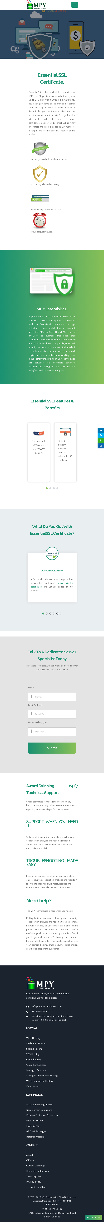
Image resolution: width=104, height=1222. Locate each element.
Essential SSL (33, 1126)
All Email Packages (36, 1131)
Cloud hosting (33, 1059)
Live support (94, 1217)
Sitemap (39, 1213)
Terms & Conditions (36, 1187)
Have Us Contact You (37, 1171)
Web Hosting (33, 1038)
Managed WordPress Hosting (42, 1075)
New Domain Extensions (39, 1110)
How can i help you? (38, 722)
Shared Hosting (34, 1048)
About (29, 1155)
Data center (32, 1086)
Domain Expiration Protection (42, 1115)
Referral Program (35, 1136)
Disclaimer (63, 1213)
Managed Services (36, 1070)
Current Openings (35, 1165)
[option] (52, 34)
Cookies (55, 1216)
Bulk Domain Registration (39, 1104)
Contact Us (51, 1213)
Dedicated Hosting (36, 1043)
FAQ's (31, 1213)
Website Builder (34, 1120)
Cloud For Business (36, 1065)
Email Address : (35, 705)
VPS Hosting (32, 1054)
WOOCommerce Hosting (39, 1081)
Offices (30, 1160)
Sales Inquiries (33, 1176)
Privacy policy (33, 1181)
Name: (31, 687)
